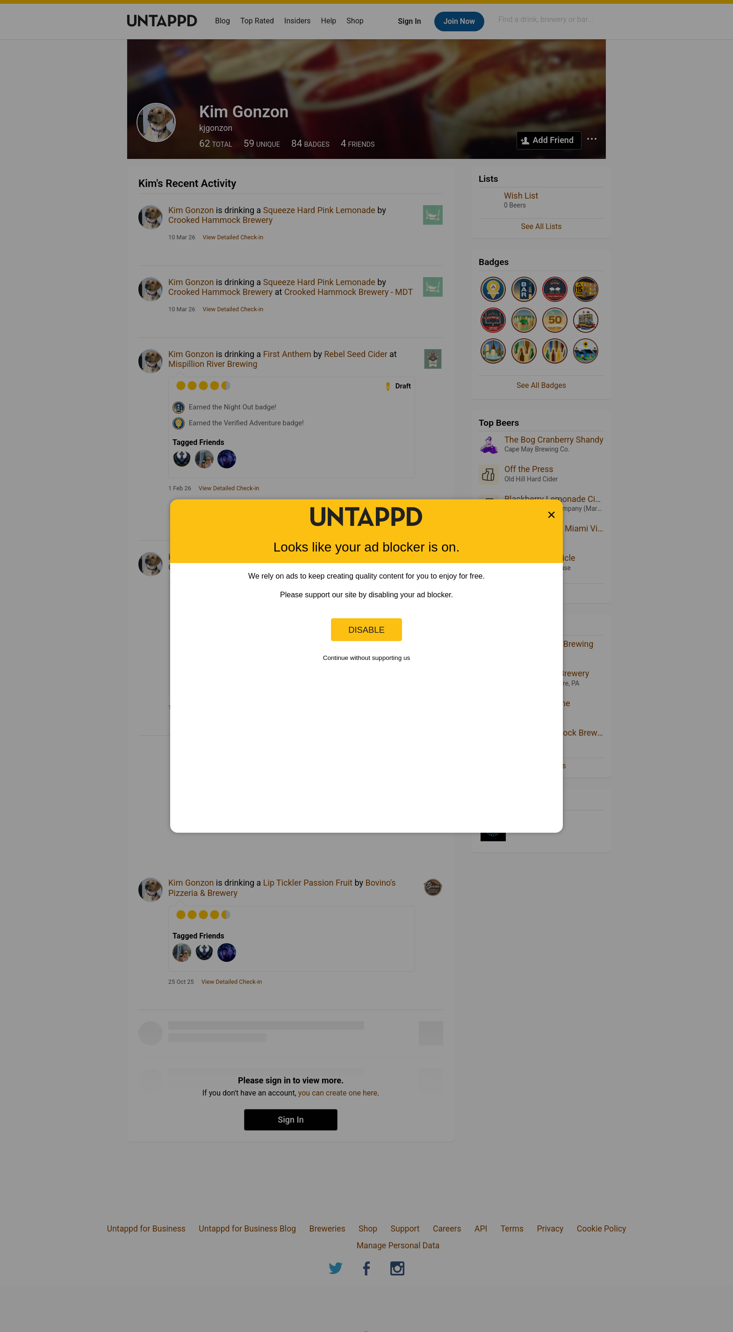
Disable (366, 629)
